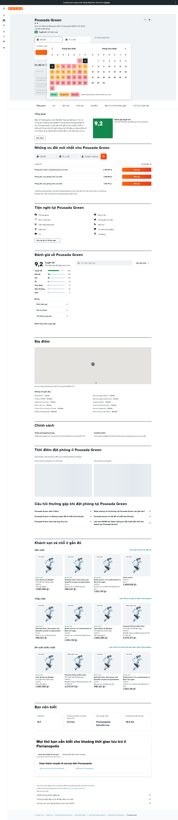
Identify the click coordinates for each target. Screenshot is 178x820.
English (107, 2)
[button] (175, 2)
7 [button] (74, 66)
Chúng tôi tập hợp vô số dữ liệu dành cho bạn (94, 799)
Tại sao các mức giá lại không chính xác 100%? (94, 803)
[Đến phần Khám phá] (4, 31)
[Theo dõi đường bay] (4, 36)
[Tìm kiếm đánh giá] (106, 263)
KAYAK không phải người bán (94, 795)
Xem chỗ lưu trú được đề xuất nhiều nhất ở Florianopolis (130, 647)
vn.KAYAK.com (39, 815)
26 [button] (63, 83)
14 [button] (74, 72)
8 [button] (79, 66)
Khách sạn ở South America (63, 815)
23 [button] (85, 77)
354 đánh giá (52, 32)
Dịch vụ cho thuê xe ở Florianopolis (52, 768)
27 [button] (69, 83)
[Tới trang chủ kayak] (15, 8)
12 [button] (63, 72)
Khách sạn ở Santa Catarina (97, 815)
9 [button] (85, 66)
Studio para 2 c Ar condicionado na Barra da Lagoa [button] (107, 581)
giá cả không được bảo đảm (76, 788)
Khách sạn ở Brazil (80, 815)
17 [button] (52, 77)
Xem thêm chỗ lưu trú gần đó (140, 550)
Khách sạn (49, 815)
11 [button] (57, 72)
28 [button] (74, 83)
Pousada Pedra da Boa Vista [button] (133, 626)
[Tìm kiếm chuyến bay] (4, 15)
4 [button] (57, 66)
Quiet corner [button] (127, 577)
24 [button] (52, 83)
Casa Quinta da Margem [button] (44, 580)
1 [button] (79, 61)
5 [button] (63, 66)
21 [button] (74, 77)
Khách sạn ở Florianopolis (84, 768)
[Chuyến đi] (4, 48)
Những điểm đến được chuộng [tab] (74, 754)
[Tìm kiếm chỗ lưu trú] (4, 20)
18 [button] (58, 77)
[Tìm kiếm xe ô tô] (4, 25)
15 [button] (80, 72)
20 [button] (69, 77)
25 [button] (58, 83)
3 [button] (52, 66)
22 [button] (80, 77)
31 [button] (52, 88)
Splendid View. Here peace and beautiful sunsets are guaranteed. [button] (77, 581)
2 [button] (85, 61)
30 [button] (85, 83)
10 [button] (52, 72)
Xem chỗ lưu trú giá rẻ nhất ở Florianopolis (135, 598)
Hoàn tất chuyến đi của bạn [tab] (48, 754)
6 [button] (68, 66)
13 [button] (69, 72)
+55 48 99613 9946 (42, 29)
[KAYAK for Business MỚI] (4, 41)
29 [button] (80, 83)
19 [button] (63, 77)
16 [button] (85, 72)
